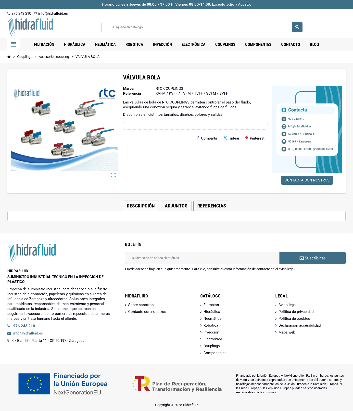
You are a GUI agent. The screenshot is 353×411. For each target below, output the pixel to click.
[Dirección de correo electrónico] (202, 258)
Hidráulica (211, 311)
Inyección (211, 332)
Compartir (207, 138)
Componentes (215, 353)
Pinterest (255, 138)
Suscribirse (313, 258)
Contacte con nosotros (147, 311)
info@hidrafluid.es (51, 13)
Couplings (211, 346)
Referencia (132, 93)
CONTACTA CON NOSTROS (307, 180)
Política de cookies (294, 318)
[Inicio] (9, 56)
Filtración (211, 305)
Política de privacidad (296, 311)
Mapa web (286, 332)
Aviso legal (287, 305)
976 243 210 (19, 13)
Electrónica (212, 339)
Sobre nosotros (141, 305)
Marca (128, 88)
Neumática (212, 318)
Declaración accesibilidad (299, 325)
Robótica (210, 325)
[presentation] (162, 284)
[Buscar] (201, 27)
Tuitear (231, 138)
